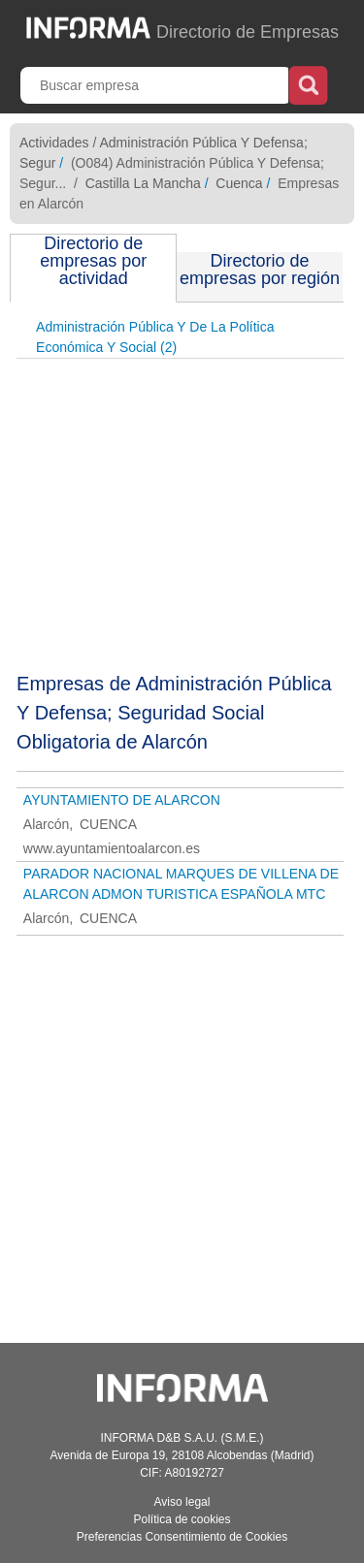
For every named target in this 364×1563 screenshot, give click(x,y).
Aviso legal (182, 1502)
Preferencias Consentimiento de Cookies (182, 1537)
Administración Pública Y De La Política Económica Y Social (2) (155, 337)
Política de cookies (181, 1519)
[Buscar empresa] (156, 85)
